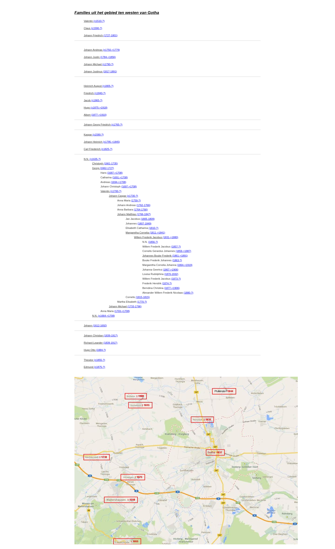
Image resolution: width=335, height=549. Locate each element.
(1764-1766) (141, 209)
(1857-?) (176, 246)
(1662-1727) (107, 168)
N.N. (92, 159)
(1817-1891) (110, 71)
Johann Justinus (100, 71)
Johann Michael (99, 64)
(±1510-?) (99, 21)
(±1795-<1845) (111, 141)
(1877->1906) (172, 288)
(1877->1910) (99, 114)
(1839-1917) (111, 335)
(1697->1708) (129, 186)
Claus (93, 28)
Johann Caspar (123, 195)
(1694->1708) (118, 182)
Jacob (93, 100)
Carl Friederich (98, 149)
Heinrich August (99, 86)
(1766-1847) (144, 214)
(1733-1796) (134, 306)
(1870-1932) (171, 274)
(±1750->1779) (111, 49)
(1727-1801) (110, 35)
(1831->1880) (170, 237)
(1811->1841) (157, 232)
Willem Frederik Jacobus (156, 237)
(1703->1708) (122, 311)
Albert (95, 114)
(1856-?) (153, 242)
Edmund (94, 367)
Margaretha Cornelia (145, 232)
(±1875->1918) (98, 107)
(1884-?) (101, 350)
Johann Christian (101, 335)
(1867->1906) (170, 269)
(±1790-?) (108, 64)
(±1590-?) (96, 28)
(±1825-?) (106, 149)
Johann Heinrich (102, 141)
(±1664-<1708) (106, 315)
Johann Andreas (102, 49)
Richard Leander (100, 342)
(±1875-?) (99, 367)
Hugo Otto (95, 350)
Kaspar (94, 134)
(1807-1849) (144, 223)
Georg (103, 168)
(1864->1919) (184, 265)
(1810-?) (153, 228)
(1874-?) (167, 283)
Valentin (94, 21)
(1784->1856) (108, 57)
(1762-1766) (144, 205)
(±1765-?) (117, 124)
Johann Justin (100, 57)
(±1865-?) (96, 100)
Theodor (94, 360)
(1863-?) (177, 260)
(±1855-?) (99, 360)
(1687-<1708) (115, 172)
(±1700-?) (115, 191)
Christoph (105, 163)
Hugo (95, 107)
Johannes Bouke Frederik (165, 255)
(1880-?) (188, 292)
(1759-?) (136, 200)
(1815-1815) (143, 297)
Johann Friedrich (100, 35)
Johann (95, 325)
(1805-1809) (148, 218)
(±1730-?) (132, 195)
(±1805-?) (108, 86)
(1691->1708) (120, 177)
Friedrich (94, 93)
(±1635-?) (95, 159)
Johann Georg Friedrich (103, 124)
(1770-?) (142, 301)
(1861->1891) (180, 255)
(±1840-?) (100, 93)
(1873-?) (176, 278)
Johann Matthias (134, 214)
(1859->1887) (183, 251)
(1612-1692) (100, 325)
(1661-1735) (111, 163)
